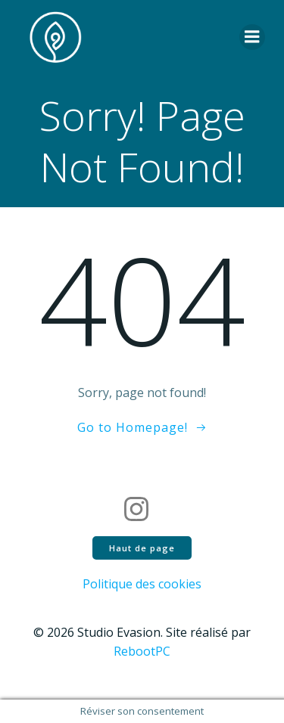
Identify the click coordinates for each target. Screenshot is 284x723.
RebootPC (142, 651)
